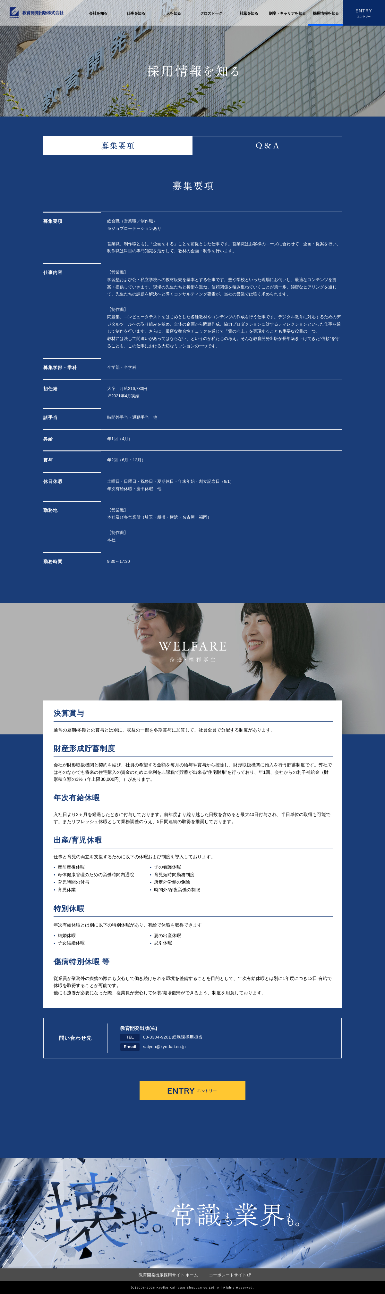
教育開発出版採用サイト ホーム (168, 1275)
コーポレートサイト (227, 1275)
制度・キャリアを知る (287, 13)
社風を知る (249, 13)
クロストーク (211, 13)
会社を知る (98, 13)
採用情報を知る (326, 13)
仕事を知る (136, 13)
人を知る (173, 13)
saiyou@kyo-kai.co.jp (164, 1046)
